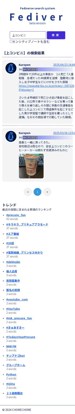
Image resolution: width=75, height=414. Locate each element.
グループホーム (15, 365)
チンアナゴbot (15, 356)
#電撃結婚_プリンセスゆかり (24, 252)
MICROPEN (30, 69)
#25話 (10, 243)
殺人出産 (11, 271)
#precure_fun (16, 215)
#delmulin (13, 262)
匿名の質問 (13, 290)
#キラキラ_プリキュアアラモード (27, 224)
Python (11, 374)
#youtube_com (17, 299)
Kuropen (24, 65)
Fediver (37, 16)
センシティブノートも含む (30, 41)
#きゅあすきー (15, 327)
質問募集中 (13, 281)
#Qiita (10, 384)
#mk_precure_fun (19, 318)
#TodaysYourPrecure (20, 337)
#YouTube (13, 309)
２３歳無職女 (14, 393)
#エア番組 (12, 234)
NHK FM (11, 346)
